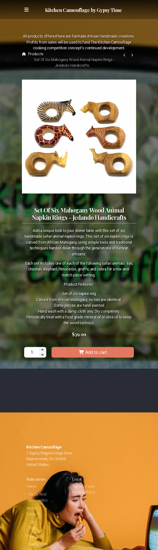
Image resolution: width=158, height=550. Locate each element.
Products (36, 54)
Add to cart (93, 352)
